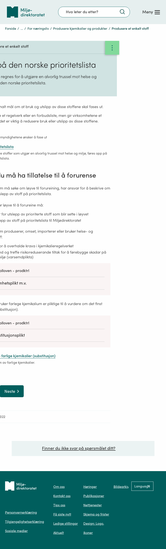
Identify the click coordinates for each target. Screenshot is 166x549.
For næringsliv (38, 28)
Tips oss (59, 505)
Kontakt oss (62, 496)
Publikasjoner (93, 496)
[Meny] (151, 12)
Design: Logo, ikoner (93, 528)
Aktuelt (58, 533)
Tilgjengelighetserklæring (24, 521)
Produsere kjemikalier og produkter (80, 28)
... (22, 28)
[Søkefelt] (94, 12)
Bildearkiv (121, 487)
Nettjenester (92, 505)
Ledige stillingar (65, 523)
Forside (10, 28)
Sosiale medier (16, 531)
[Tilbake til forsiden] (26, 12)
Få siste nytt (62, 514)
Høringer (90, 487)
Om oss (59, 487)
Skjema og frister (96, 514)
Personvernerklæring (21, 512)
